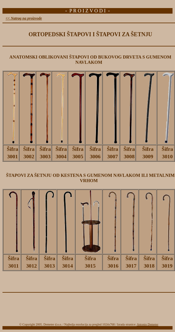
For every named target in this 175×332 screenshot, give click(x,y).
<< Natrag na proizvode (24, 18)
